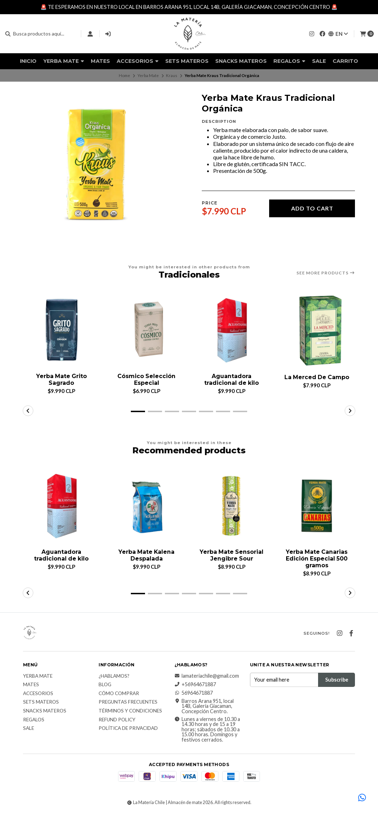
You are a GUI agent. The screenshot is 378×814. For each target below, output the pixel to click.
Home (124, 75)
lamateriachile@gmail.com (206, 675)
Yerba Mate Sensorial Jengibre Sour (231, 555)
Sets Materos (187, 61)
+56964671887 (195, 684)
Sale (319, 61)
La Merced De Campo (317, 377)
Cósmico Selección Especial (146, 379)
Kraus (171, 75)
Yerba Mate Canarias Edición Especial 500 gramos (316, 558)
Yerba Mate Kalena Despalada (146, 555)
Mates (100, 61)
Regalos (289, 61)
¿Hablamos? (114, 676)
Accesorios (138, 61)
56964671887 (193, 693)
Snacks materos (241, 61)
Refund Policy (117, 719)
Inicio (28, 61)
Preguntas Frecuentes (128, 702)
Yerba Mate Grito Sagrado (61, 379)
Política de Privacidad (128, 728)
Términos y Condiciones (130, 711)
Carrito (345, 61)
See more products (325, 273)
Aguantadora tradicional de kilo (231, 379)
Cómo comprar (119, 693)
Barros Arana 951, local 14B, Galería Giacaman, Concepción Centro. (204, 706)
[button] (138, 411)
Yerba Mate (63, 61)
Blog (105, 685)
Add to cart (312, 208)
